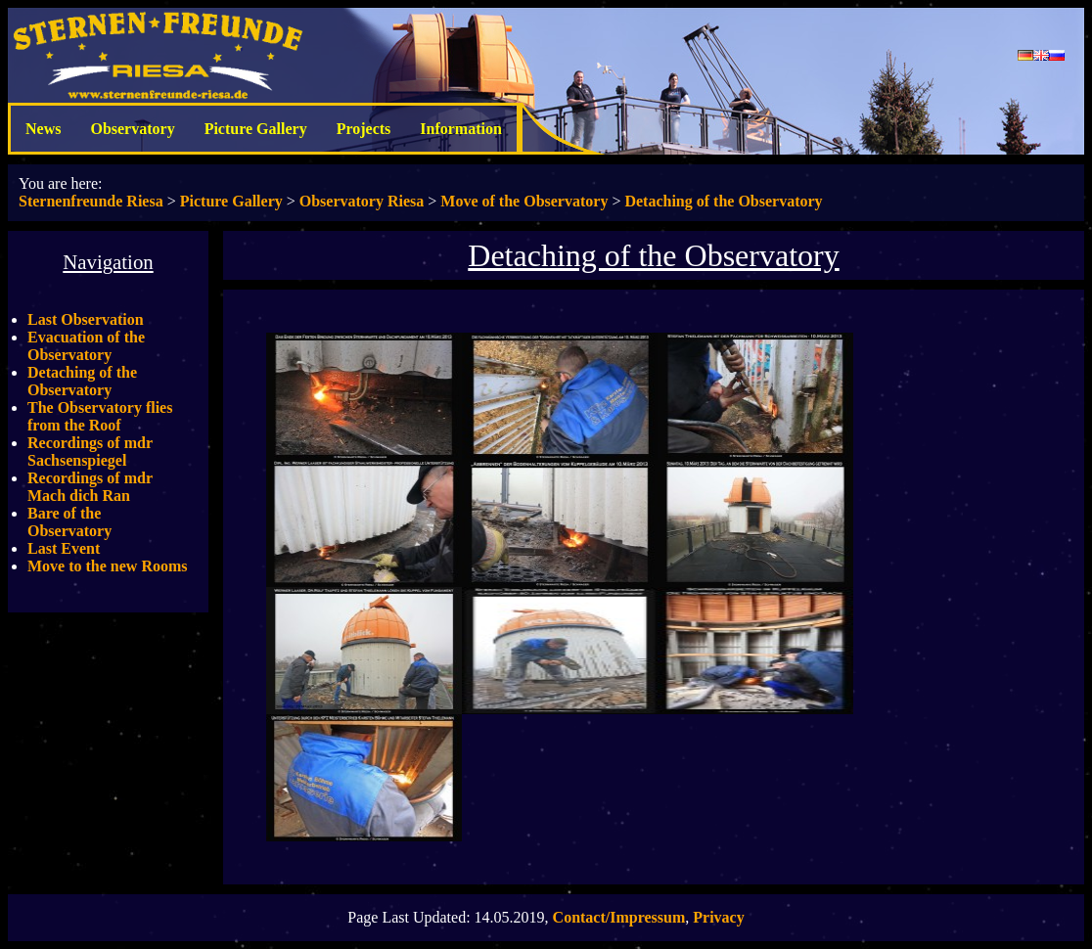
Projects (364, 128)
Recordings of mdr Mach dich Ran (90, 487)
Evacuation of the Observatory (86, 346)
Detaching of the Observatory (723, 201)
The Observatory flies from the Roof (99, 416)
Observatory (132, 128)
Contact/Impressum (619, 917)
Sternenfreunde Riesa (91, 201)
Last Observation (85, 319)
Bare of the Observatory (69, 522)
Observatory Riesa (362, 201)
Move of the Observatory (524, 201)
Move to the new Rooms (107, 566)
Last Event (63, 548)
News (43, 128)
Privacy (718, 917)
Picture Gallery (256, 128)
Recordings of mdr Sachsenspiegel (90, 451)
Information (461, 128)
